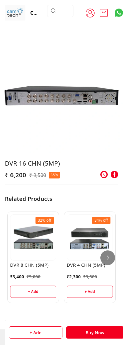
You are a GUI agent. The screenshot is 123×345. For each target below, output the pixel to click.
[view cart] (104, 12)
